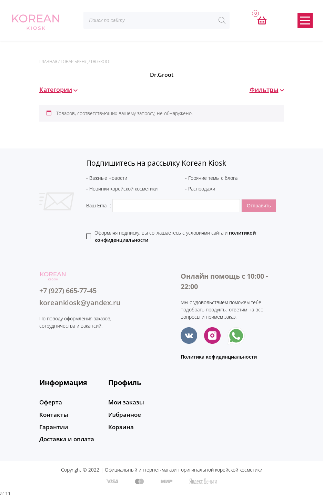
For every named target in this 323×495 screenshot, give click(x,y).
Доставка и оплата (65, 437)
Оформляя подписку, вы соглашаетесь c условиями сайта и (175, 236)
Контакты (52, 414)
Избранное (123, 414)
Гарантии (52, 426)
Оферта (49, 402)
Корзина (120, 426)
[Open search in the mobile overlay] (156, 20)
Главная (48, 61)
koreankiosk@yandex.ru (80, 302)
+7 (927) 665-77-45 (68, 290)
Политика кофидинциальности (219, 356)
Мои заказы (124, 402)
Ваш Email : (163, 205)
